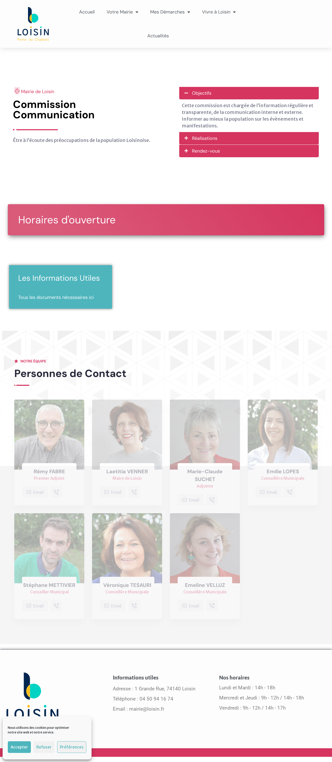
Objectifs (201, 93)
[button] (249, 93)
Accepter (19, 747)
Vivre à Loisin (219, 12)
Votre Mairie (122, 12)
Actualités (158, 36)
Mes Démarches (170, 12)
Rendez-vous (206, 151)
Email (35, 493)
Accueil (87, 12)
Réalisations (204, 138)
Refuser (44, 747)
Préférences (72, 747)
